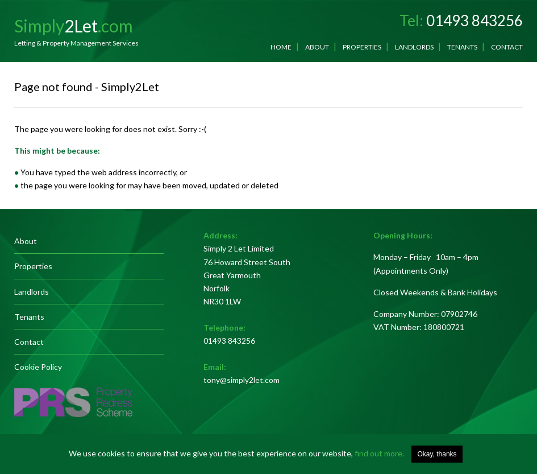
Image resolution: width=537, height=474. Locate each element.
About (317, 47)
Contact (507, 47)
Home (281, 47)
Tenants (462, 47)
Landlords (414, 47)
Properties (362, 47)
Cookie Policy (38, 367)
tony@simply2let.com (241, 380)
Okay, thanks (436, 454)
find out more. (379, 453)
